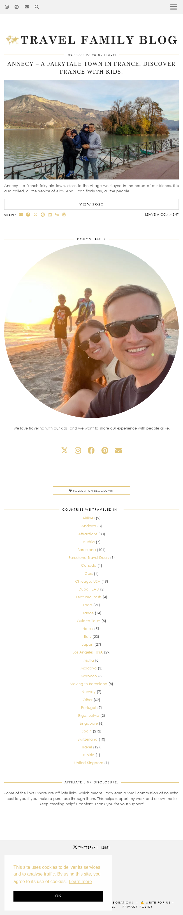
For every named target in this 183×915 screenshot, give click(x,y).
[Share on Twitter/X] (35, 215)
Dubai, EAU (88, 589)
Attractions (87, 534)
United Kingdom (88, 762)
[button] (175, 7)
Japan (87, 644)
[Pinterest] (17, 7)
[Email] (27, 7)
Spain (87, 731)
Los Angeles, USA (88, 652)
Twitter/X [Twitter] (91, 847)
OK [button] (58, 896)
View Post (91, 204)
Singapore (89, 723)
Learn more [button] (80, 881)
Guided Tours (88, 620)
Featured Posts (88, 597)
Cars (89, 573)
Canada (88, 565)
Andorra (88, 526)
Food (87, 605)
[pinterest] (104, 450)
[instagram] (78, 450)
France (88, 613)
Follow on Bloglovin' (91, 490)
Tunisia (88, 755)
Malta (89, 660)
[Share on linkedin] (50, 215)
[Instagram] (7, 7)
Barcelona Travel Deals (88, 557)
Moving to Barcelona (88, 683)
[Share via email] (21, 215)
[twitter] (64, 450)
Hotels (87, 628)
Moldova (88, 668)
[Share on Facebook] (28, 215)
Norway (89, 691)
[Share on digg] (57, 215)
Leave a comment (162, 214)
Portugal (88, 707)
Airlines (88, 518)
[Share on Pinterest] (43, 215)
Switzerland (88, 739)
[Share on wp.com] (64, 215)
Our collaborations (112, 902)
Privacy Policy (137, 906)
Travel (110, 55)
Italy (87, 636)
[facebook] (91, 450)
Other (87, 699)
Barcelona (87, 549)
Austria (89, 542)
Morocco (88, 676)
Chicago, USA (87, 581)
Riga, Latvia (88, 715)
